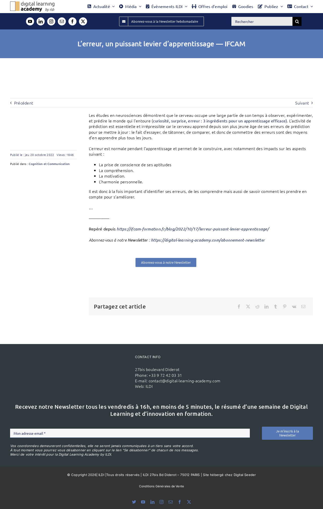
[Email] (303, 306)
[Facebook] (239, 306)
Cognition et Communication (49, 164)
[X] (248, 306)
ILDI (149, 386)
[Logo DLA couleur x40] (32, 3)
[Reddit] (257, 306)
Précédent (23, 103)
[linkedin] (41, 21)
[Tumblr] (275, 306)
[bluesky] (134, 502)
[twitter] (83, 21)
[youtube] (30, 21)
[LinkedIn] (266, 306)
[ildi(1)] (108, 364)
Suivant (302, 103)
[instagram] (51, 21)
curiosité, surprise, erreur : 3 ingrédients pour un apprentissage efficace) (220, 120)
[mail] (62, 21)
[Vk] (294, 306)
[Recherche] (297, 21)
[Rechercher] (261, 21)
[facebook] (72, 21)
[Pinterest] (284, 306)
